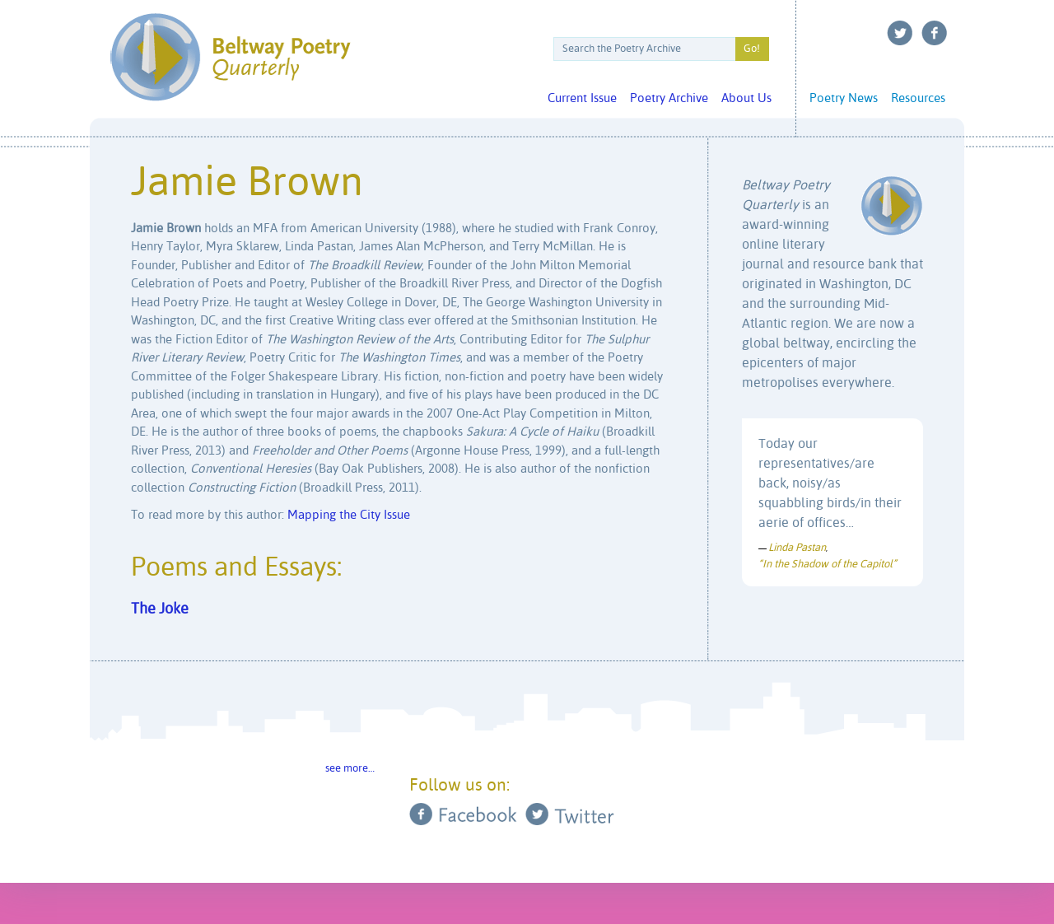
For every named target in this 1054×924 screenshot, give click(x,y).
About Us (746, 98)
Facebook (934, 33)
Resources (918, 98)
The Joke (160, 609)
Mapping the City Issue (348, 515)
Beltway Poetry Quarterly (230, 57)
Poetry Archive (669, 98)
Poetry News (843, 98)
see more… (350, 768)
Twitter (900, 33)
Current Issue (582, 98)
